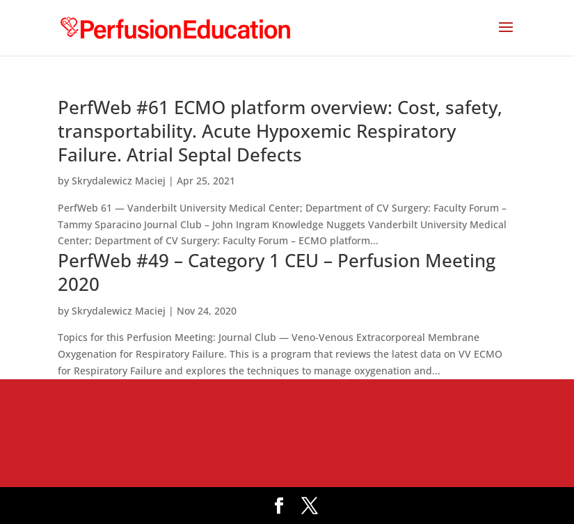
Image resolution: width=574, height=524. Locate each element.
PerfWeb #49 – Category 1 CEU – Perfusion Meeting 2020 (276, 272)
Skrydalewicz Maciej (119, 180)
